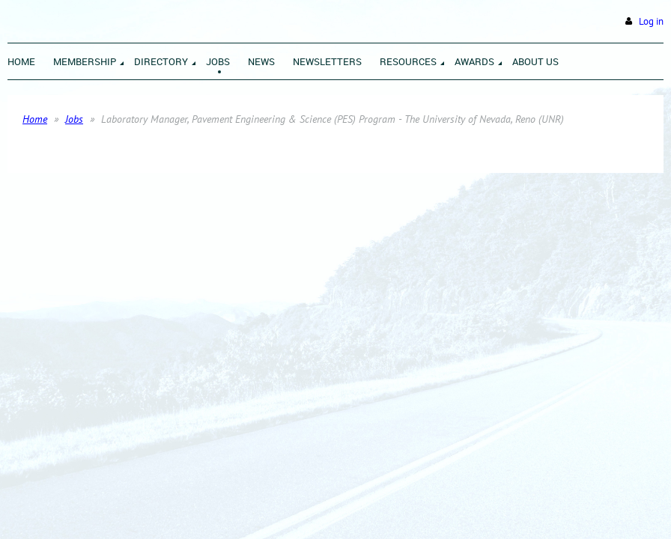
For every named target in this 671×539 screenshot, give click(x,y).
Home (34, 119)
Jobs (74, 119)
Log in (651, 21)
